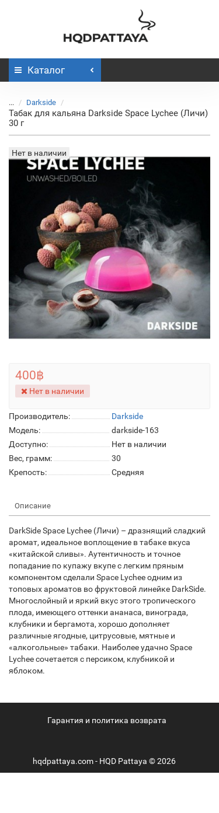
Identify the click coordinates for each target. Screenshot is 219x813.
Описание (33, 505)
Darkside (41, 102)
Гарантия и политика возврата (106, 720)
